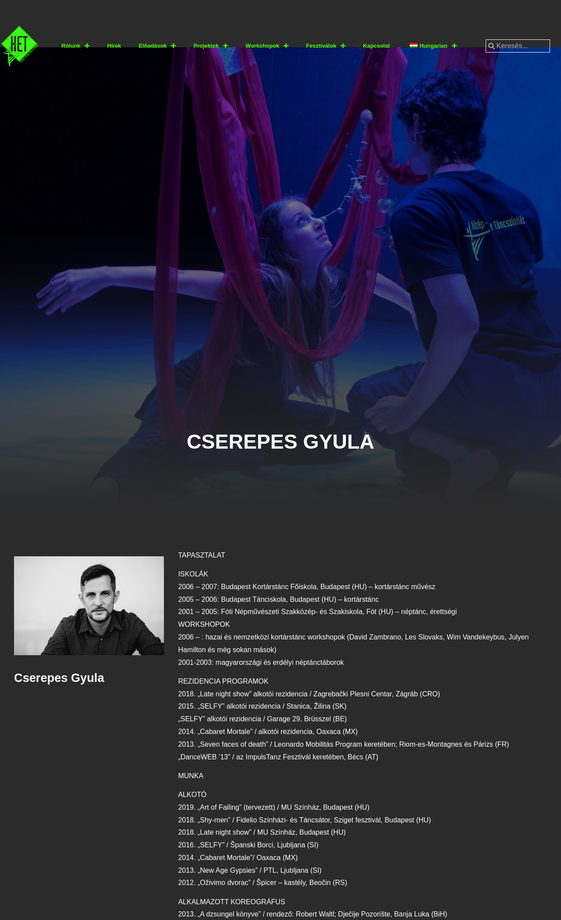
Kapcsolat (376, 45)
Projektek (210, 46)
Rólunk (75, 46)
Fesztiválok (325, 46)
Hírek (114, 45)
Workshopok (266, 46)
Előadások (157, 46)
